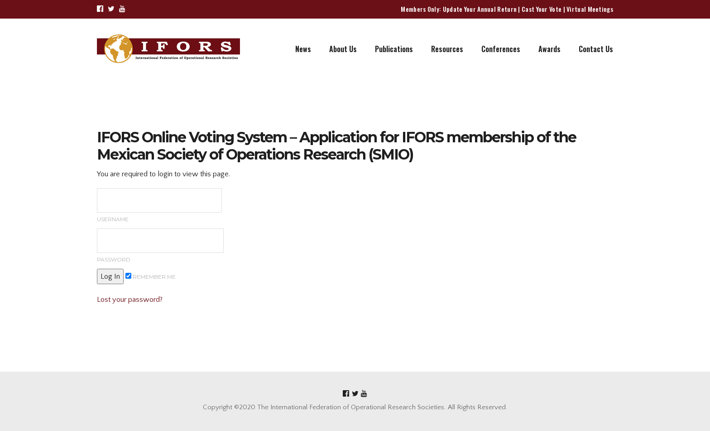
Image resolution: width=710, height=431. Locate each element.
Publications (394, 49)
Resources (447, 49)
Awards (549, 49)
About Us (343, 49)
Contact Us (596, 49)
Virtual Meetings (589, 9)
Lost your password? (130, 299)
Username (159, 205)
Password (160, 245)
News (303, 49)
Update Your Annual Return (480, 9)
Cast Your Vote (541, 9)
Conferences (500, 49)
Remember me (150, 276)
